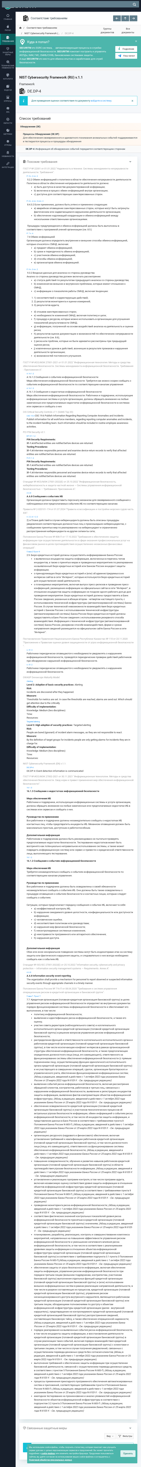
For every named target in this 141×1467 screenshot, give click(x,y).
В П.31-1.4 (31, 436)
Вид (109, 1436)
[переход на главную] (20, 28)
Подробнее (126, 49)
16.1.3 (29, 787)
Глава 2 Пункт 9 (33, 551)
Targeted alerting (33, 721)
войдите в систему (101, 100)
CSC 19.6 (31, 416)
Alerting (30, 681)
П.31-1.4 (30, 458)
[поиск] (134, 4)
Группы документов (107, 30)
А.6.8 (29, 493)
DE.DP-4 (30, 767)
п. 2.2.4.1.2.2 (32, 517)
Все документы (128, 30)
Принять (128, 1453)
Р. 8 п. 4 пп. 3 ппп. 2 (35, 201)
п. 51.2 (29, 664)
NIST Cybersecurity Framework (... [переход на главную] (42, 33)
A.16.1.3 (30, 388)
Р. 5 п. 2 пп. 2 (32, 176)
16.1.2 (29, 857)
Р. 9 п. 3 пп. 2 (32, 269)
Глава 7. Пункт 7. (34, 996)
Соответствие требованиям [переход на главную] (41, 27)
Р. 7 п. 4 (30, 233)
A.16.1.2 (30, 373)
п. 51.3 (29, 650)
